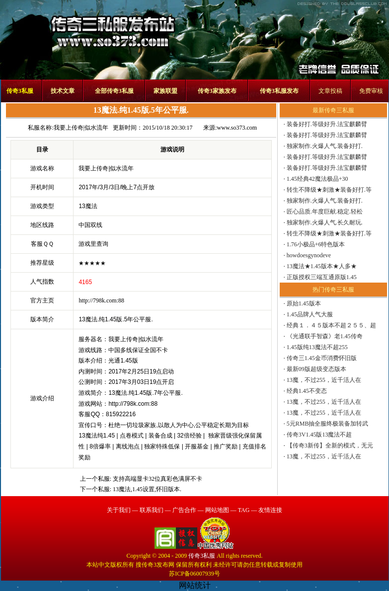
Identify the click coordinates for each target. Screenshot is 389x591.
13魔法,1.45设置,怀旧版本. (147, 489)
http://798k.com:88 (101, 300)
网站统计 (195, 585)
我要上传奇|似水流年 (81, 127)
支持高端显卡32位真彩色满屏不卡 (157, 478)
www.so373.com (237, 127)
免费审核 (371, 90)
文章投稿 (330, 90)
